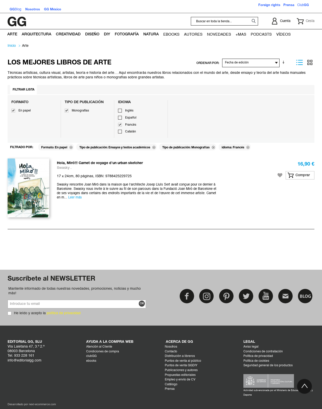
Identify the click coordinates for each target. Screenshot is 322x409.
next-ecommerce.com (42, 404)
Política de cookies (256, 360)
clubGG (91, 356)
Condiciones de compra (102, 351)
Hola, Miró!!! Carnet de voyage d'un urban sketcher (100, 163)
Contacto (171, 351)
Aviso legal (251, 346)
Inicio (12, 46)
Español (130, 117)
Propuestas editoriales (180, 375)
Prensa (170, 389)
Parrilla (310, 62)
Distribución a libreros (180, 356)
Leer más (75, 197)
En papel (24, 110)
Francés (130, 124)
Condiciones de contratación (263, 351)
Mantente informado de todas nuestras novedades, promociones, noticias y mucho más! (74, 291)
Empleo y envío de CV (180, 379)
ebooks (91, 360)
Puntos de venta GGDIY (181, 365)
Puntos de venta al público (183, 360)
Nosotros (171, 346)
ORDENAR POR (207, 63)
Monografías (80, 110)
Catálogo (171, 384)
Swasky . (64, 168)
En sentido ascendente (284, 62)
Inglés (129, 110)
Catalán (130, 131)
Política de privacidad (258, 356)
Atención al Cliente (99, 346)
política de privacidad (64, 313)
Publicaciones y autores (181, 370)
